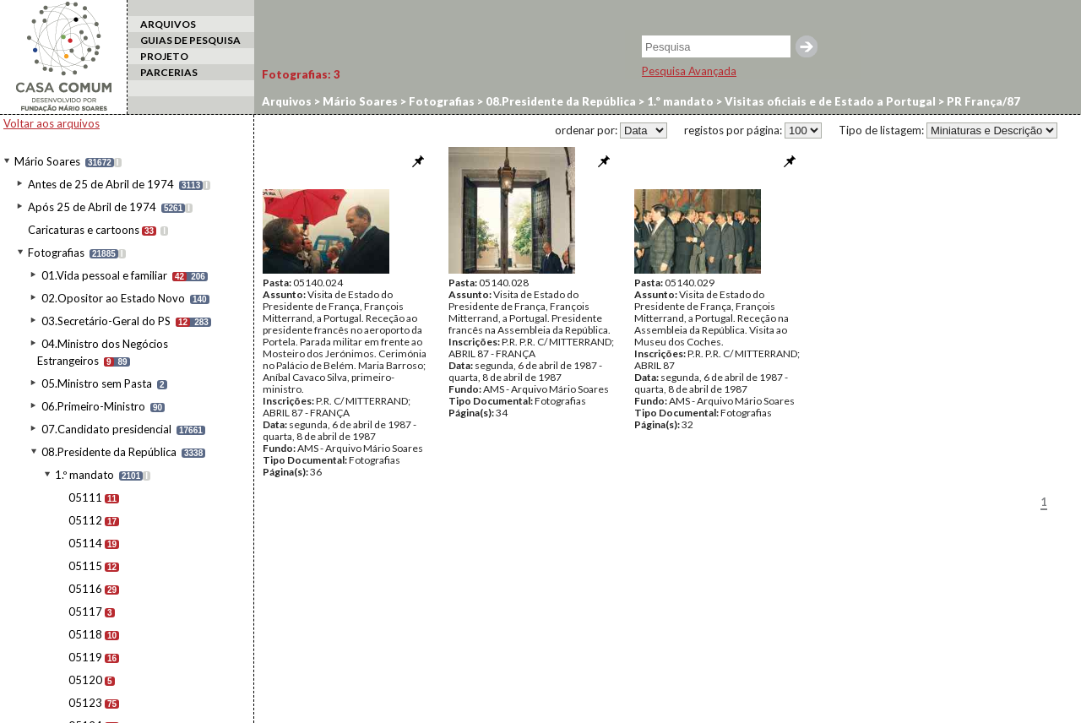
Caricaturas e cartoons (83, 229)
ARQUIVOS (168, 24)
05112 (85, 520)
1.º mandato (84, 474)
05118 (85, 634)
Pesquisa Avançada (689, 71)
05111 (85, 497)
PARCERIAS (169, 72)
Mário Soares (47, 161)
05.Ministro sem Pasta (96, 383)
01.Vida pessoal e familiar (104, 275)
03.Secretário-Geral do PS (106, 321)
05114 (85, 543)
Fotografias (56, 252)
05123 (85, 702)
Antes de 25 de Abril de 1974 (101, 184)
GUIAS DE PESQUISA (190, 40)
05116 (85, 588)
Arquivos (287, 101)
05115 (85, 566)
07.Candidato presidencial (106, 429)
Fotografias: (301, 74)
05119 (85, 657)
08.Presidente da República (109, 452)
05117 (85, 611)
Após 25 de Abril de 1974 (92, 207)
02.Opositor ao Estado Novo (113, 298)
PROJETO (164, 56)
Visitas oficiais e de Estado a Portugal (829, 101)
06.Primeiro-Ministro (93, 406)
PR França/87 (982, 101)
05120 (85, 680)
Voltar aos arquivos (51, 123)
